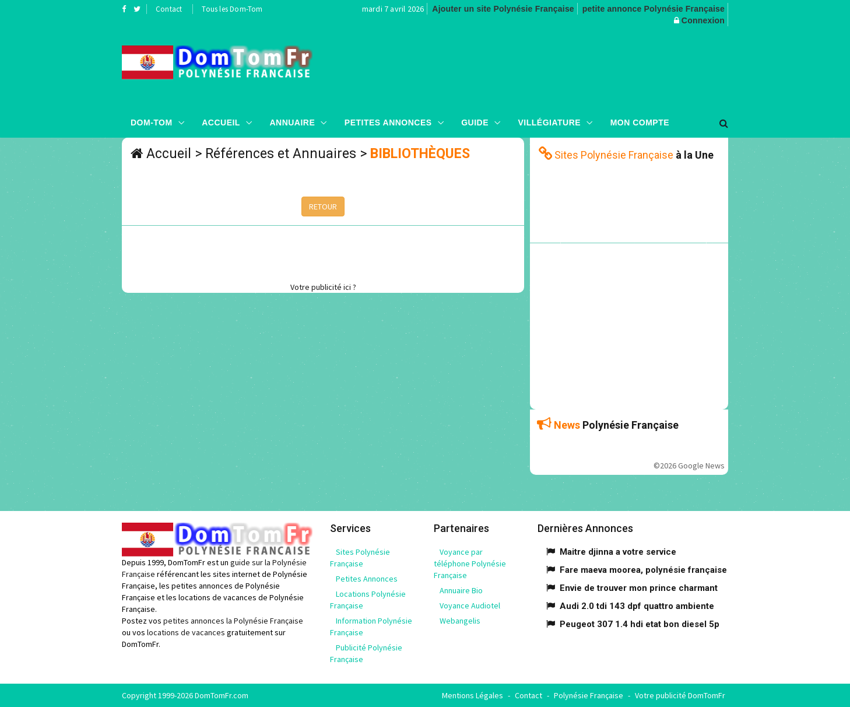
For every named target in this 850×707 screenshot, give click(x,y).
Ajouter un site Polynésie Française (503, 8)
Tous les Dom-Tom (232, 9)
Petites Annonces (388, 122)
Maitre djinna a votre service (618, 552)
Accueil (221, 122)
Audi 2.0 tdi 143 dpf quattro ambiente (637, 606)
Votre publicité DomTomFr (680, 695)
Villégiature (549, 122)
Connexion (703, 20)
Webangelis (460, 620)
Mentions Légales (472, 695)
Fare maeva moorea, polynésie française (643, 570)
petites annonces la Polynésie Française (233, 620)
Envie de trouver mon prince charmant (639, 588)
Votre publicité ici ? (323, 287)
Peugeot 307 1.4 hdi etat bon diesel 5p (639, 624)
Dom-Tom (152, 122)
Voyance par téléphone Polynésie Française (470, 563)
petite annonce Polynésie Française (653, 8)
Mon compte (639, 122)
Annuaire (292, 122)
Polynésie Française (588, 695)
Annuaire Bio (461, 590)
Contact (169, 9)
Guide (475, 122)
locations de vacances (186, 632)
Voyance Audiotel (470, 605)
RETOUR (323, 206)
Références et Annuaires (280, 154)
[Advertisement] (542, 67)
